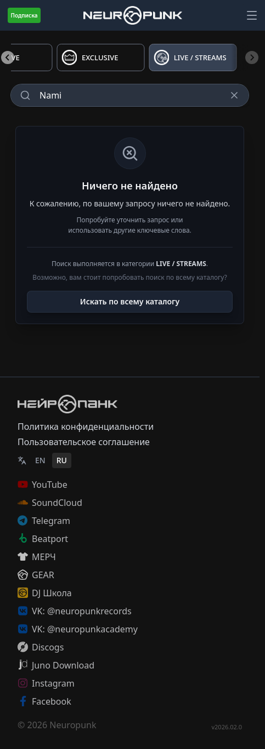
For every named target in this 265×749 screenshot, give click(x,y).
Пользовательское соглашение (84, 442)
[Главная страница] (132, 15)
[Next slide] (251, 57)
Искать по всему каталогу (129, 301)
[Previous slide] (7, 57)
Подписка (23, 15)
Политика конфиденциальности (86, 426)
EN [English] (40, 460)
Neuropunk (72, 725)
